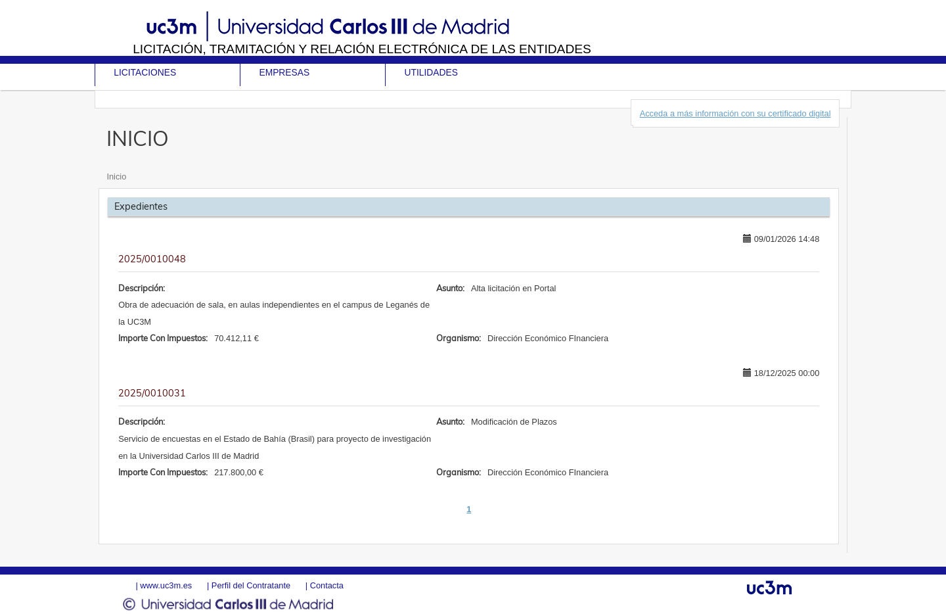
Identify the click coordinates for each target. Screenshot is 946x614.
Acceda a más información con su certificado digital (735, 113)
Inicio (116, 176)
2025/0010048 (152, 259)
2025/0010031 (152, 393)
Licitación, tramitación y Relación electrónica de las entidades (362, 49)
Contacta (327, 585)
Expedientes (141, 206)
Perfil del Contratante (251, 585)
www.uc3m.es (166, 585)
